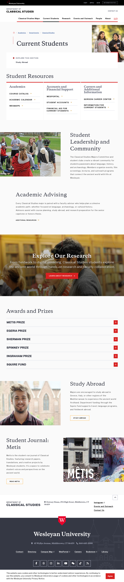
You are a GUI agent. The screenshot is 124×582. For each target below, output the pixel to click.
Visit (85, 3)
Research (66, 18)
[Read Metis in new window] (14, 481)
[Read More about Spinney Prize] (62, 348)
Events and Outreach (83, 18)
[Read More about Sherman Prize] (62, 339)
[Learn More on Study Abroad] (79, 418)
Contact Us (113, 11)
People (99, 18)
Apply (92, 3)
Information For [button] (110, 3)
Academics (22, 33)
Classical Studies (48, 33)
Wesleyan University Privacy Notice (29, 579)
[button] (115, 18)
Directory (32, 552)
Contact (19, 552)
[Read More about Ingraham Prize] (62, 356)
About (108, 18)
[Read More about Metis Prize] (62, 322)
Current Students (51, 18)
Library (105, 552)
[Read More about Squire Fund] (62, 364)
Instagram (98, 502)
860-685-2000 (86, 544)
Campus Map (47, 552)
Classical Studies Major (29, 18)
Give (98, 3)
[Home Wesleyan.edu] (62, 521)
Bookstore (90, 552)
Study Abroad (22, 62)
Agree (110, 576)
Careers (78, 552)
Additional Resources (26, 220)
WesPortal (63, 552)
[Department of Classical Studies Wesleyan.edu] (20, 10)
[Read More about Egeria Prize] (62, 331)
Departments (34, 33)
